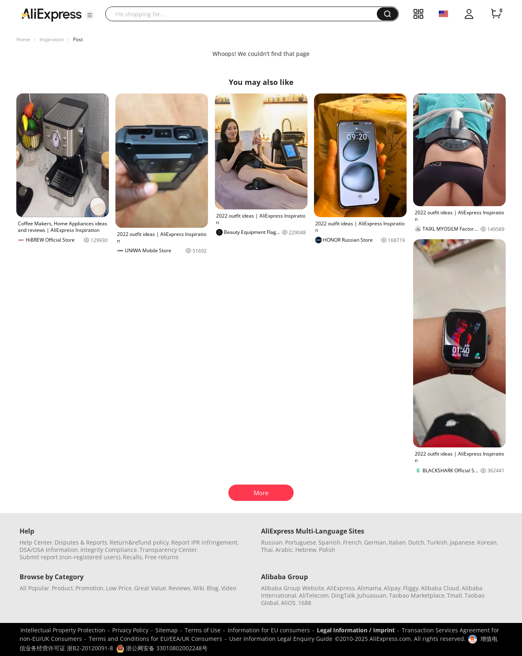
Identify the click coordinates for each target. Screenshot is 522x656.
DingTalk (343, 595)
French (352, 542)
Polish (327, 550)
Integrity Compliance (108, 550)
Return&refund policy (139, 542)
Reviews (179, 588)
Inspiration (52, 39)
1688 (304, 603)
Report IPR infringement (204, 542)
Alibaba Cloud (440, 588)
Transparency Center (168, 550)
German (375, 542)
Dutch (416, 542)
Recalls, (133, 557)
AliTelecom (314, 595)
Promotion (89, 588)
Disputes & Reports (81, 542)
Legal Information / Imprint (356, 630)
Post (78, 39)
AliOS (288, 603)
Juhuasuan (372, 595)
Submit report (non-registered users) (70, 557)
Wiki (198, 588)
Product (62, 588)
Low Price (119, 588)
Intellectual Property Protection (62, 630)
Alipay (392, 588)
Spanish (330, 542)
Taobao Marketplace (417, 595)
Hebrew (305, 550)
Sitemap (166, 630)
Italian (397, 542)
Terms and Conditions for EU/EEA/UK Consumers (155, 639)
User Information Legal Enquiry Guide (280, 639)
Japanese (462, 542)
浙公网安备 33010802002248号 (162, 648)
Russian (272, 542)
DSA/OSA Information (49, 550)
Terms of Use (203, 630)
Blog (213, 588)
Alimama (369, 588)
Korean (487, 542)
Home (23, 39)
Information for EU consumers (269, 630)
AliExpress (341, 588)
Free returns (162, 557)
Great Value (150, 588)
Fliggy (410, 588)
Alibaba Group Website (292, 588)
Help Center (36, 542)
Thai (267, 550)
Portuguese (300, 542)
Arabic (284, 550)
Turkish (437, 542)
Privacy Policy (130, 630)
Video (228, 588)
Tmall (454, 595)
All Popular (34, 588)
